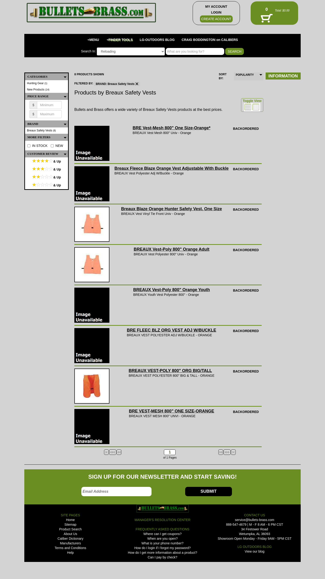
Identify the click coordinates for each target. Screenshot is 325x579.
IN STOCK (37, 146)
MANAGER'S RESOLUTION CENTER (162, 520)
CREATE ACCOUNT (216, 19)
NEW (57, 146)
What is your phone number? (162, 543)
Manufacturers (70, 543)
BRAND (47, 124)
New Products (38, 89)
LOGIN (216, 12)
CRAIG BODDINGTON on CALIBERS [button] (210, 40)
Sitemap (70, 524)
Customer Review (47, 154)
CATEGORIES (47, 77)
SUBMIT (208, 491)
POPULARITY (245, 74)
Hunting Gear (37, 83)
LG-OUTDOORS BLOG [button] (157, 40)
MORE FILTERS (47, 137)
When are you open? (162, 538)
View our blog (255, 551)
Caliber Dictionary (70, 538)
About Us (70, 534)
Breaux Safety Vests (41, 130)
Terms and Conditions (70, 548)
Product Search (70, 529)
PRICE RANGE (47, 96)
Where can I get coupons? (162, 534)
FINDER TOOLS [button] (120, 40)
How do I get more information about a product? (162, 552)
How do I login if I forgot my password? (162, 548)
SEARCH (234, 51)
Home (70, 520)
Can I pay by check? (162, 557)
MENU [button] (93, 40)
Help (70, 552)
